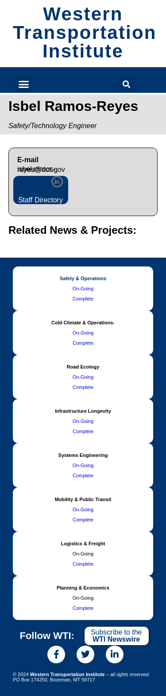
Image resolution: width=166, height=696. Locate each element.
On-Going (83, 288)
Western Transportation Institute (85, 32)
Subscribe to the (116, 635)
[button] (23, 84)
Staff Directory (40, 200)
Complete (83, 298)
